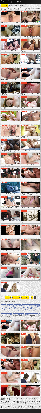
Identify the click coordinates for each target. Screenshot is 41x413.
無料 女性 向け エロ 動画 (9, 402)
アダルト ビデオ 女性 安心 (20, 305)
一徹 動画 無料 (19, 406)
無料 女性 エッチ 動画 (36, 406)
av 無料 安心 (28, 303)
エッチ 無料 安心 (7, 307)
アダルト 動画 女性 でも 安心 (31, 305)
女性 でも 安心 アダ (26, 312)
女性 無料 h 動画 (30, 401)
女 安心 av (22, 308)
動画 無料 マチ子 (16, 308)
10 (26, 297)
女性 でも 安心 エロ (16, 314)
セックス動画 (14, 403)
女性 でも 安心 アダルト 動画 (18, 313)
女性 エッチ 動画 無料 (27, 406)
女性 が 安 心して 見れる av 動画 (28, 310)
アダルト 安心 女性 (29, 306)
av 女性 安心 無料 (15, 303)
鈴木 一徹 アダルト (30, 407)
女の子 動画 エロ (17, 405)
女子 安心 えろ (36, 309)
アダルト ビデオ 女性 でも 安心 (8, 305)
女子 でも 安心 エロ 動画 (27, 309)
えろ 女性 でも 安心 (17, 304)
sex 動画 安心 (33, 303)
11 (28, 297)
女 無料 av (24, 407)
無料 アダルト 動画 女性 (27, 402)
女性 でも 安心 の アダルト (16, 312)
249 (32, 297)
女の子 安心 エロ (10, 309)
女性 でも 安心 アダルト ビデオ (6, 313)
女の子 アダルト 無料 (14, 401)
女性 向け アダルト (36, 402)
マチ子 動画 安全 (9, 308)
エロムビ (22, 405)
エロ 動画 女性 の (18, 407)
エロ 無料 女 (20, 403)
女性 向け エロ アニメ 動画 (6, 403)
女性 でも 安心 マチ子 (35, 314)
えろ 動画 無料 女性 (31, 403)
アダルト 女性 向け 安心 (12, 306)
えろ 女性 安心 (25, 304)
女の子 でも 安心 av (28, 308)
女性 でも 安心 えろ (7, 312)
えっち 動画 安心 (10, 304)
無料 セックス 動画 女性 (11, 406)
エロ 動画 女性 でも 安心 (15, 307)
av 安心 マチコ (22, 303)
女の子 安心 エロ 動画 (18, 309)
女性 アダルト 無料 (18, 402)
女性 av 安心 (8, 310)
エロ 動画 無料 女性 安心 (34, 307)
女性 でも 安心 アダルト (35, 312)
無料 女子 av (10, 405)
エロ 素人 (25, 403)
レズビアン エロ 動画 (22, 401)
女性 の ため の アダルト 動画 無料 (7, 407)
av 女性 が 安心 (3, 303)
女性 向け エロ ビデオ (5, 401)
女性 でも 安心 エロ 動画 (25, 314)
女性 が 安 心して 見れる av (16, 310)
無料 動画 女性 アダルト (29, 405)
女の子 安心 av (35, 308)
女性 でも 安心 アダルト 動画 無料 (31, 313)
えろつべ (6, 405)
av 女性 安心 (9, 303)
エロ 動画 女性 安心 (25, 307)
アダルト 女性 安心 (21, 306)
